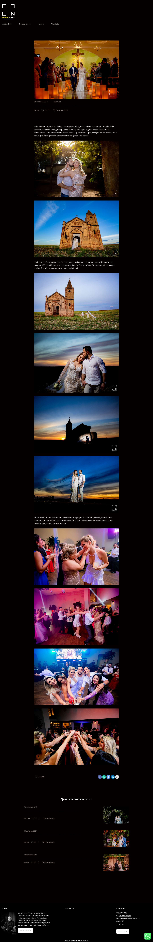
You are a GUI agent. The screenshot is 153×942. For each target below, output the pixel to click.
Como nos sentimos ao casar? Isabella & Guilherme (52, 836)
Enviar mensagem (125, 915)
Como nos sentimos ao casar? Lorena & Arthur (56, 858)
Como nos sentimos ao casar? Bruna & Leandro (51, 813)
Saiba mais (25, 930)
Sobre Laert (25, 24)
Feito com (77, 940)
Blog (41, 24)
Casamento (57, 102)
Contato (55, 24)
